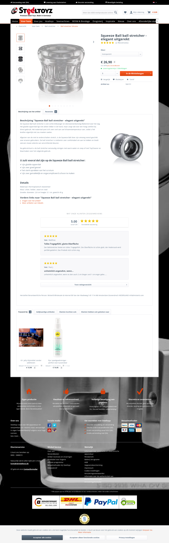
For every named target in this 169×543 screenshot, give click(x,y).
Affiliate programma (55, 462)
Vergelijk (105, 79)
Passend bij (24, 312)
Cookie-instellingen (92, 471)
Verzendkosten (53, 454)
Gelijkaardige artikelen (45, 312)
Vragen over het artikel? (30, 201)
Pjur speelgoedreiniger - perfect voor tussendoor (57, 361)
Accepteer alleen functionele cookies (84, 537)
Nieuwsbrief (52, 468)
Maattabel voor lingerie (57, 459)
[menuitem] (100, 12)
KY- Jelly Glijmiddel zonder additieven (31, 361)
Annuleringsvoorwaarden (94, 473)
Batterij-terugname (92, 459)
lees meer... (15, 436)
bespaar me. (148, 530)
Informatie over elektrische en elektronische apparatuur (101, 452)
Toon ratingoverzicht (101, 284)
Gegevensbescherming (93, 465)
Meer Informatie (84, 532)
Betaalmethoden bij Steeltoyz (59, 465)
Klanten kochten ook (67, 312)
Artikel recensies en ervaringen (60, 457)
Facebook (49, 425)
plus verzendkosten (113, 66)
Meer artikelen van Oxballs (31, 203)
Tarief (130, 79)
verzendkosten (76, 492)
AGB (86, 462)
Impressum (88, 468)
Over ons (51, 451)
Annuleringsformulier (93, 482)
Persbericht (89, 457)
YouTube (49, 430)
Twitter (54, 425)
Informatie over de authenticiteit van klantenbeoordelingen (98, 477)
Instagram (54, 430)
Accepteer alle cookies (42, 537)
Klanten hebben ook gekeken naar (95, 312)
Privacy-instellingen (127, 537)
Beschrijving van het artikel (29, 111)
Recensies (51, 111)
